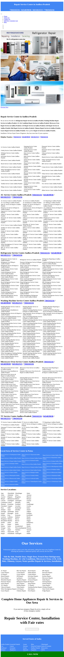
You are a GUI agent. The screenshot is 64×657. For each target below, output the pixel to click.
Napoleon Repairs (21, 580)
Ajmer (28, 493)
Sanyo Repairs (20, 583)
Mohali (28, 519)
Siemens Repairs (46, 583)
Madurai (17, 517)
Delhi (28, 502)
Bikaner (17, 498)
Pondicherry (30, 522)
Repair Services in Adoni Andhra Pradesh (10, 470)
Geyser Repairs (21, 574)
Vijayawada (11, 531)
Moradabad (4, 520)
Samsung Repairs (47, 581)
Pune (2, 524)
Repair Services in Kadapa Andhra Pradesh (53, 461)
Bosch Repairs (32, 570)
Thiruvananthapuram (20, 528)
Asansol (3, 497)
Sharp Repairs (31, 583)
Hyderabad (18, 508)
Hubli (9, 508)
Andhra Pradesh (5, 644)
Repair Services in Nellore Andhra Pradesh (11, 458)
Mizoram (25, 650)
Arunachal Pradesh (15, 644)
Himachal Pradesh (36, 646)
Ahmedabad (11, 493)
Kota (9, 515)
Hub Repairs (31, 589)
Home (5, 16)
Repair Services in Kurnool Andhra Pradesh (32, 458)
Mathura (10, 519)
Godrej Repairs (32, 574)
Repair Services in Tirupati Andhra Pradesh (11, 461)
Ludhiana (10, 517)
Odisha (28, 533)
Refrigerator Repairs (22, 581)
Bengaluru (18, 497)
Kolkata (3, 515)
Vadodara (17, 529)
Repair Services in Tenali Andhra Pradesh (31, 470)
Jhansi (16, 511)
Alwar (16, 495)
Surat (9, 528)
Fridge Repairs (46, 591)
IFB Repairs (20, 576)
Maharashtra (44, 648)
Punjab (3, 533)
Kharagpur (10, 513)
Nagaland (33, 650)
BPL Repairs (45, 570)
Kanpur (3, 513)
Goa (2, 646)
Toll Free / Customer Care (11, 20)
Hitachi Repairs (5, 576)
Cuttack (10, 502)
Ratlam (3, 526)
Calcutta (3, 500)
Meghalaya (13, 650)
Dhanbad (3, 504)
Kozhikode (29, 515)
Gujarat (12, 646)
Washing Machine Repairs (35, 587)
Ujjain (9, 529)
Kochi (16, 513)
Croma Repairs (21, 572)
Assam (25, 644)
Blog (5, 22)
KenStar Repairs (46, 576)
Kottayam (17, 515)
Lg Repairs (20, 578)
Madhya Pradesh (35, 648)
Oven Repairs (31, 591)
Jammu (28, 509)
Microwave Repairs (47, 578)
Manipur (3, 650)
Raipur (9, 524)
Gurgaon (10, 506)
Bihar (32, 644)
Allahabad (10, 495)
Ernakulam (10, 504)
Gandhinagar (30, 504)
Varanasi (29, 529)
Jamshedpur (11, 511)
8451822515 (38, 10)
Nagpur (29, 520)
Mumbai (10, 520)
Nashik (3, 522)
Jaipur (9, 509)
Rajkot (17, 524)
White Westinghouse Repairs (8, 589)
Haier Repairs (46, 574)
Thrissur (29, 528)
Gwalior (29, 506)
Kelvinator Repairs (33, 576)
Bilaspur (29, 498)
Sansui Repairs (5, 583)
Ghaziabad (4, 506)
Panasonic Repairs (6, 581)
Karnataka (12, 648)
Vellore (3, 531)
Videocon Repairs (5, 587)
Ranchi (28, 524)
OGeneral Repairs (33, 580)
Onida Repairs (46, 580)
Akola (2, 495)
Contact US (7, 19)
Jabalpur (3, 509)
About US (6, 18)
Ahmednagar (18, 493)
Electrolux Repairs (47, 572)
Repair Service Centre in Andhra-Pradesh (32, 4)
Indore (28, 508)
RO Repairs (31, 581)
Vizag (16, 531)
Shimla (28, 526)
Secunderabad (19, 526)
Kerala (25, 648)
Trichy (2, 529)
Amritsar (29, 495)
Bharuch (29, 497)
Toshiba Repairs (21, 585)
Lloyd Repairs (32, 578)
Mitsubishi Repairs (6, 580)
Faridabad (17, 504)
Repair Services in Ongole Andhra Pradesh (11, 467)
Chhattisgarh (44, 644)
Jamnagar (3, 511)
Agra (2, 493)
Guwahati (17, 506)
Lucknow (3, 517)
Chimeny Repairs (21, 591)
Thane (28, 531)
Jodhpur (29, 511)
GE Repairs (4, 574)
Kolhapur (29, 513)
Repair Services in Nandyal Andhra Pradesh (32, 467)
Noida (9, 522)
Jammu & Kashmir (46, 646)
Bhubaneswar (11, 498)
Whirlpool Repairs (47, 587)
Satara (9, 526)
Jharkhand (3, 648)
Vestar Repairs (46, 585)
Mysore (17, 520)
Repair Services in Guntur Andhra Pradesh (53, 455)
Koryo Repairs (5, 578)
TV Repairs (31, 585)
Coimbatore (4, 502)
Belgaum (10, 497)
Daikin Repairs (32, 572)
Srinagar (3, 528)
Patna (16, 522)
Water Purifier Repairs (48, 589)
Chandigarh (11, 500)
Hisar (2, 508)
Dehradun (17, 502)
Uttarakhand (11, 533)
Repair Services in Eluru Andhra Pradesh (31, 464)
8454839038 (26, 10)
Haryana (25, 646)
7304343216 (15, 10)
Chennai (29, 500)
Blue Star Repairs (21, 570)
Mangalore (4, 519)
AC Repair (4, 570)
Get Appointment (32, 629)
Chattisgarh (18, 500)
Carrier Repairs (5, 572)
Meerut (17, 519)
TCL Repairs (4, 585)
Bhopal (3, 498)
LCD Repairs (20, 589)
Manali (28, 517)
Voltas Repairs (20, 587)
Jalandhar (17, 509)
